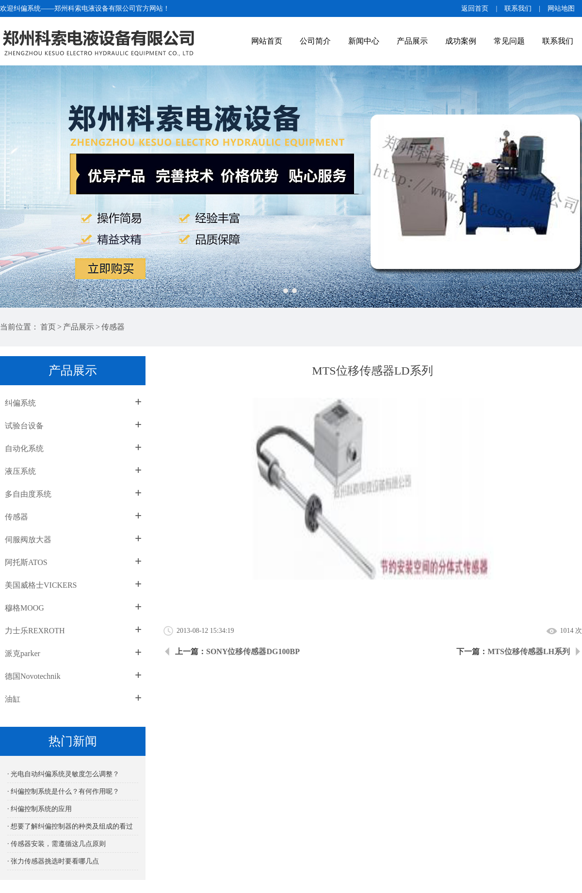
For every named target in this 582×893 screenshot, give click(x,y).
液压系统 (20, 471)
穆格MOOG (24, 608)
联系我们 (518, 8)
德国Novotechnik (33, 676)
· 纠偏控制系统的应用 (39, 809)
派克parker (22, 653)
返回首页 (474, 8)
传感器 (113, 327)
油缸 (12, 699)
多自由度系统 (28, 494)
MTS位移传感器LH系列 (528, 651)
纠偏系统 (20, 403)
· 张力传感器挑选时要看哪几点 (53, 861)
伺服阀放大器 (28, 539)
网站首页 (266, 41)
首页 (48, 327)
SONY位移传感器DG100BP (253, 651)
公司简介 (315, 41)
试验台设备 (24, 426)
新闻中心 (363, 41)
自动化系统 (24, 448)
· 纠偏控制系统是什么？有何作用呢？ (63, 791)
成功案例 (460, 41)
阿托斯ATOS (26, 562)
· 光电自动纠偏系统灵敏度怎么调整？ (63, 774)
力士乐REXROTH (35, 631)
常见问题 (509, 41)
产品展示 (412, 41)
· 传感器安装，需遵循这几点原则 (56, 843)
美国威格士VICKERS (41, 585)
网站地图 (561, 8)
